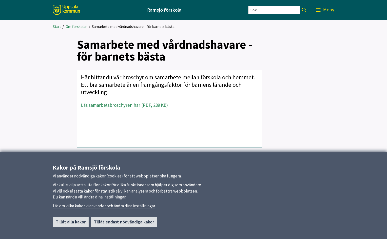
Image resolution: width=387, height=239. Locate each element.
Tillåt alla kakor (71, 224)
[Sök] (274, 10)
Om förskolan (76, 26)
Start (57, 26)
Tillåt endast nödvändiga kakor (124, 224)
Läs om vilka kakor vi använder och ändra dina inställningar (104, 208)
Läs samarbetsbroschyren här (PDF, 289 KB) (124, 105)
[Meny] (325, 9)
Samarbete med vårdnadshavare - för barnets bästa (133, 26)
